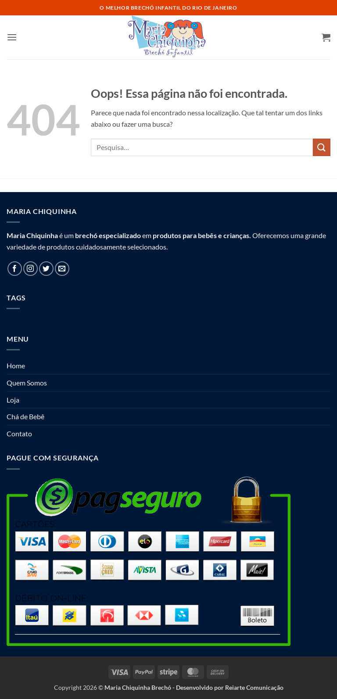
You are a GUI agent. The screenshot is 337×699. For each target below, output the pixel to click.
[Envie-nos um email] (62, 268)
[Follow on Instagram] (30, 268)
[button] (12, 37)
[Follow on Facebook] (14, 268)
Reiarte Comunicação (254, 687)
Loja (13, 400)
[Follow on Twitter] (46, 268)
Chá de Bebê (25, 416)
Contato (19, 433)
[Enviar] (321, 147)
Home (16, 365)
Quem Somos (27, 382)
